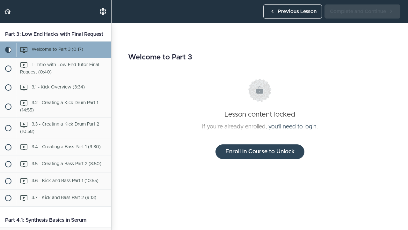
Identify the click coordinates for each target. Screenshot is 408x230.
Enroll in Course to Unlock (260, 152)
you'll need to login (292, 127)
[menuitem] (103, 11)
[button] (8, 11)
